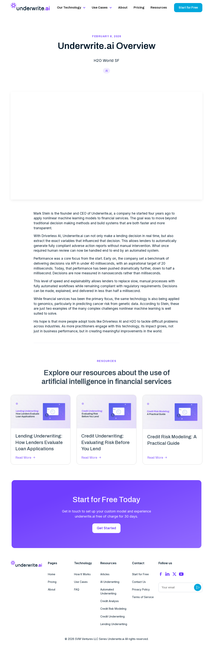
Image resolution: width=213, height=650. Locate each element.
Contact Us (139, 581)
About (122, 7)
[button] (71, 7)
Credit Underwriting (112, 616)
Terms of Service (143, 597)
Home (51, 574)
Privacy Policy (141, 589)
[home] (30, 6)
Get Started (106, 527)
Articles (104, 574)
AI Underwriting (109, 581)
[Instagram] (167, 574)
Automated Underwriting (108, 591)
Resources (158, 7)
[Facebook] (160, 574)
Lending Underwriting (113, 624)
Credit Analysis (109, 601)
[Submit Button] (197, 587)
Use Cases (81, 581)
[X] (174, 574)
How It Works (82, 574)
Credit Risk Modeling (113, 608)
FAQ (76, 589)
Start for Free (188, 7)
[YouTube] (181, 574)
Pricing (139, 7)
